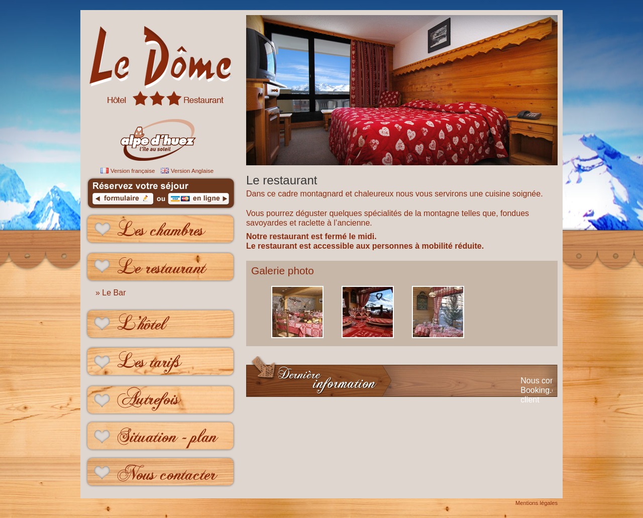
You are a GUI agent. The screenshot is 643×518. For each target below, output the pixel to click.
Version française (133, 171)
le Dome (160, 52)
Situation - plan (160, 437)
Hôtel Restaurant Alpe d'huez (160, 128)
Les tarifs (160, 361)
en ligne (198, 201)
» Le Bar (110, 292)
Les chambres (160, 229)
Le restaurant (160, 267)
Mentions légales (536, 503)
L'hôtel (160, 324)
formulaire (123, 201)
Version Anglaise (192, 171)
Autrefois (160, 399)
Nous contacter (160, 474)
